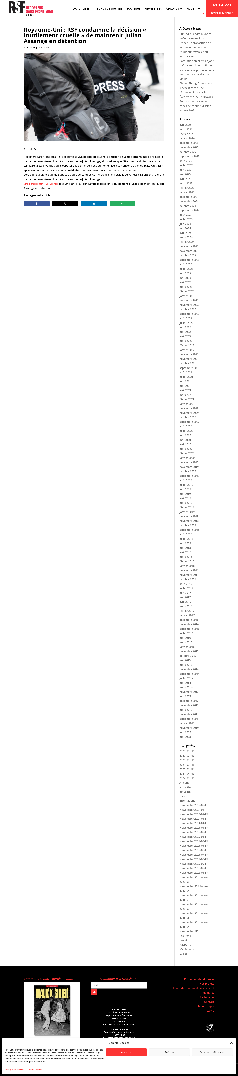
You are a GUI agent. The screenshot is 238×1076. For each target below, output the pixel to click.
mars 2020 (185, 449)
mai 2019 (185, 494)
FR (188, 8)
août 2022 (185, 318)
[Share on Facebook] (37, 203)
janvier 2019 (187, 512)
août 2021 (185, 372)
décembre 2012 (188, 700)
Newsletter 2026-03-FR (193, 872)
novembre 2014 (189, 669)
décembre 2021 (188, 354)
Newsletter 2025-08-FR (193, 859)
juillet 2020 (186, 431)
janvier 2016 (187, 647)
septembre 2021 (189, 368)
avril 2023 (185, 282)
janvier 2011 (187, 723)
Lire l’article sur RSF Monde (41, 184)
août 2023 (185, 264)
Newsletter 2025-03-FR (193, 837)
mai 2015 (185, 660)
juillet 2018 (186, 539)
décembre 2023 (188, 246)
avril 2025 (185, 179)
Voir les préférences (212, 1052)
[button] (231, 1042)
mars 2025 (185, 183)
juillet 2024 (186, 219)
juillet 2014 (186, 678)
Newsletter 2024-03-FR (193, 818)
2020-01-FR (186, 751)
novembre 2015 (189, 651)
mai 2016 (185, 638)
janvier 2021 (187, 404)
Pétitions (185, 935)
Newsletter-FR (188, 931)
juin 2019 (185, 489)
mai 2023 (185, 278)
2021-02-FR (186, 765)
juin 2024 (185, 224)
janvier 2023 (187, 296)
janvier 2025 (187, 192)
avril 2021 (185, 390)
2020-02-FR (186, 755)
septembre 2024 (189, 210)
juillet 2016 (186, 633)
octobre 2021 (187, 363)
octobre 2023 (187, 255)
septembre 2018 (189, 530)
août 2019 (185, 480)
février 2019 (186, 507)
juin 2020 (185, 435)
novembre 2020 (189, 413)
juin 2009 (185, 732)
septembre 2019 (189, 476)
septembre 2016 (189, 629)
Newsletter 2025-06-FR (193, 850)
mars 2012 (185, 710)
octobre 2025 (187, 152)
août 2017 (185, 584)
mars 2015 (185, 665)
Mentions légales (34, 1069)
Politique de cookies (14, 1069)
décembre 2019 (188, 462)
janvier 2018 (187, 566)
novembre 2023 (189, 251)
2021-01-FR (186, 760)
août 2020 (185, 426)
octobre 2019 (187, 471)
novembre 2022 (189, 305)
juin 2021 (185, 381)
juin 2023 (185, 273)
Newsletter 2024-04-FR (193, 823)
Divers (183, 796)
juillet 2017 (186, 588)
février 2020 (186, 453)
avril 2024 (185, 233)
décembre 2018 (188, 516)
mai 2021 (185, 386)
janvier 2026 (187, 138)
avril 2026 (185, 125)
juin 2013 (185, 696)
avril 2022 (185, 336)
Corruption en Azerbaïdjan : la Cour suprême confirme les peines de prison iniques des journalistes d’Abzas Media (196, 70)
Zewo (210, 1010)
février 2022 (186, 345)
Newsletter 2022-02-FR (193, 805)
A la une (184, 782)
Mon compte (206, 1006)
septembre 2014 (189, 674)
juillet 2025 (186, 165)
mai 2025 (185, 174)
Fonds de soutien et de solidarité (193, 988)
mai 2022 (185, 332)
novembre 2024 (189, 201)
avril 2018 (185, 552)
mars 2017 (185, 606)
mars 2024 (185, 237)
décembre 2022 (188, 300)
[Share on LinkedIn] (94, 203)
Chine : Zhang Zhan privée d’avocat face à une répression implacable (195, 88)
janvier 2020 (187, 458)
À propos (172, 8)
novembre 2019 (189, 467)
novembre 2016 (189, 624)
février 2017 (186, 611)
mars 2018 (185, 557)
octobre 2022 (187, 309)
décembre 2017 (188, 570)
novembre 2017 (189, 575)
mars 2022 (185, 341)
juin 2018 (185, 543)
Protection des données (199, 979)
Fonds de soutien (109, 8)
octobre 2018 (187, 525)
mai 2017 (185, 597)
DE (192, 8)
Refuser (169, 1052)
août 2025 (185, 161)
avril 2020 (185, 444)
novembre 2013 (189, 692)
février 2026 (186, 134)
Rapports (185, 944)
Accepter (126, 1052)
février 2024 (186, 242)
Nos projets (206, 983)
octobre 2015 (187, 656)
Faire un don (222, 4)
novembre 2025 (189, 147)
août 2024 (185, 215)
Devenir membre (222, 13)
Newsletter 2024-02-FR (193, 814)
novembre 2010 (189, 728)
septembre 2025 (189, 156)
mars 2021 (185, 395)
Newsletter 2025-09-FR (193, 863)
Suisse (183, 954)
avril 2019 (185, 498)
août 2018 (185, 534)
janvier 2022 (187, 350)
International (187, 800)
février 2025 (186, 188)
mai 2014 (185, 683)
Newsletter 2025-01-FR (193, 827)
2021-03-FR (186, 769)
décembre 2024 (188, 197)
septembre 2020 (189, 422)
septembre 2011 (189, 719)
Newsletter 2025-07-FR (193, 854)
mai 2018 (185, 548)
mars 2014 (185, 687)
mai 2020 (185, 440)
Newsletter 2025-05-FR (193, 845)
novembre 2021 (189, 359)
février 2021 (186, 399)
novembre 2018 (189, 521)
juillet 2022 (186, 323)
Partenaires (207, 997)
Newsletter (153, 8)
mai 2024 (185, 228)
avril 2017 (185, 602)
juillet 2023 (186, 269)
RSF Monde (44, 47)
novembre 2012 (189, 705)
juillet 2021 (186, 377)
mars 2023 (185, 287)
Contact (209, 1002)
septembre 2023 (189, 260)
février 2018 (186, 561)
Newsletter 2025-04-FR (193, 841)
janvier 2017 (187, 615)
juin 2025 (185, 170)
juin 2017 (185, 593)
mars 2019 (185, 503)
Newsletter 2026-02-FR (193, 868)
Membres (208, 992)
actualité (185, 787)
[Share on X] (65, 203)
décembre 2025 (188, 143)
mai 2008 (185, 737)
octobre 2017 (187, 579)
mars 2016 (185, 642)
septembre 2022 (189, 314)
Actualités (81, 8)
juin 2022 (185, 327)
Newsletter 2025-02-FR (193, 832)
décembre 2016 (188, 620)
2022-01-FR (186, 778)
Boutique (133, 8)
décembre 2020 (188, 408)
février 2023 (186, 291)
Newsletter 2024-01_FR (194, 810)
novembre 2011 (189, 714)
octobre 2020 (187, 417)
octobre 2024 (187, 206)
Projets (184, 940)
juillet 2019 (186, 485)
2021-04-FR (186, 773)
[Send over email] (122, 203)
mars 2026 (185, 129)
